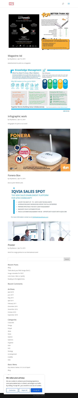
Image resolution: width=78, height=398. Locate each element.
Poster (11, 245)
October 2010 (12, 312)
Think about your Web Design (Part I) (19, 270)
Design (10, 325)
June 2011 (11, 295)
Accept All (36, 390)
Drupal (10, 328)
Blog (9, 267)
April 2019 (11, 292)
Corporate (11, 322)
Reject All (24, 390)
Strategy (10, 351)
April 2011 (11, 300)
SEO (9, 348)
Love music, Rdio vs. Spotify (16, 276)
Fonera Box (14, 175)
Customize (12, 390)
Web (9, 360)
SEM (9, 345)
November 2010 (13, 309)
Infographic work (17, 116)
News (9, 334)
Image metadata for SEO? (15, 273)
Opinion (10, 337)
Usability (10, 357)
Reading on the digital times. (16, 279)
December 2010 (12, 306)
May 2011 (11, 298)
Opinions (10, 340)
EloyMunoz (13, 59)
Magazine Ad (15, 55)
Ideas (9, 331)
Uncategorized (12, 354)
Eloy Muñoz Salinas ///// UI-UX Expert (19, 367)
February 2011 (12, 303)
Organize (10, 342)
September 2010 (13, 315)
